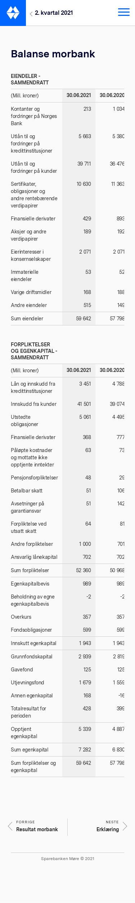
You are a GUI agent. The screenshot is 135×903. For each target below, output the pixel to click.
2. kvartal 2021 (54, 12)
